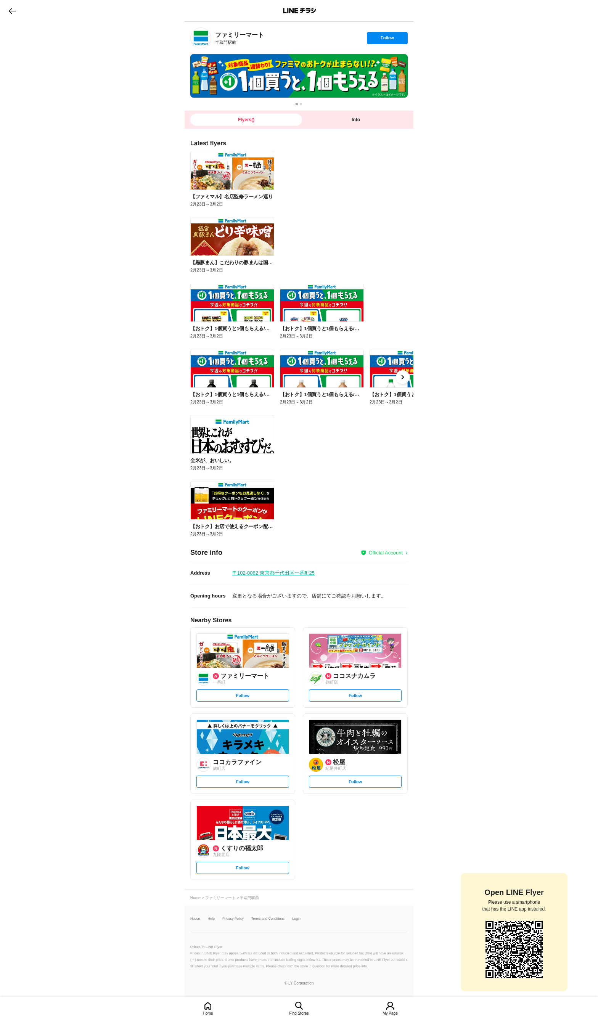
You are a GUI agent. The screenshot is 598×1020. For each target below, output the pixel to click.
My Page (390, 1013)
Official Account (386, 553)
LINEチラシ (300, 10)
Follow (387, 39)
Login (296, 918)
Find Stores (299, 1013)
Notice (195, 918)
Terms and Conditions (268, 918)
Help (211, 918)
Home (208, 1013)
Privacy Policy (233, 918)
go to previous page (12, 10)
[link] (200, 37)
